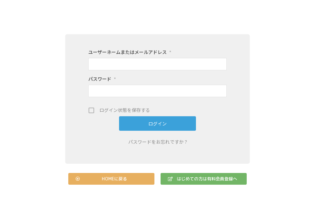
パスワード (102, 79)
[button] (111, 179)
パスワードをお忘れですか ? (157, 141)
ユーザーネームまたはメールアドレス (129, 52)
